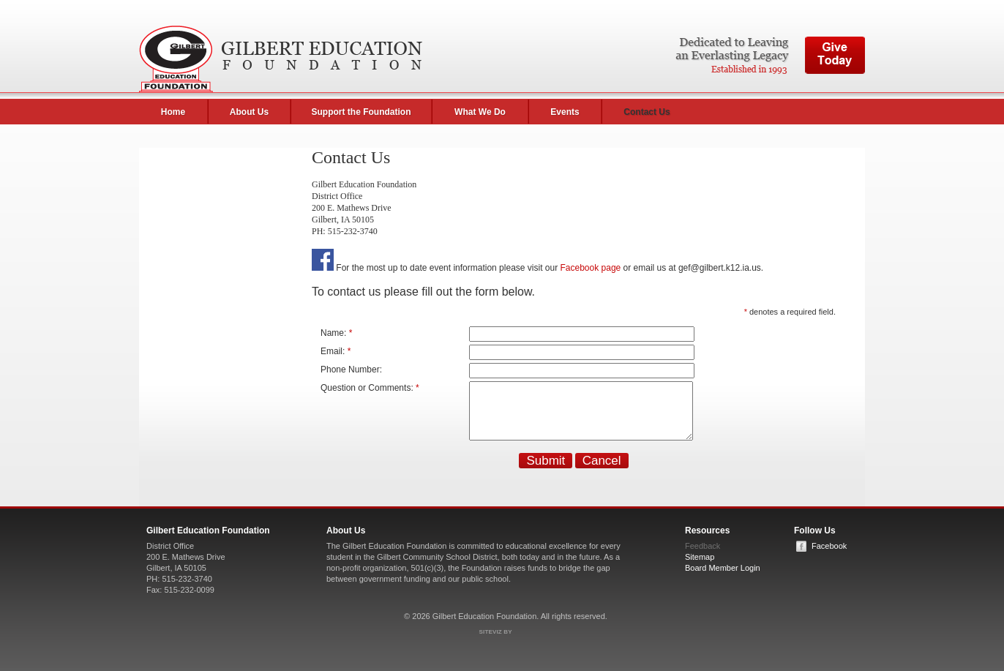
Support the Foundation (361, 112)
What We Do (480, 112)
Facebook (829, 548)
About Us (249, 112)
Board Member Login (722, 570)
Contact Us (646, 112)
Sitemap (699, 559)
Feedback (702, 548)
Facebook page (591, 268)
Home (173, 112)
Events (564, 112)
